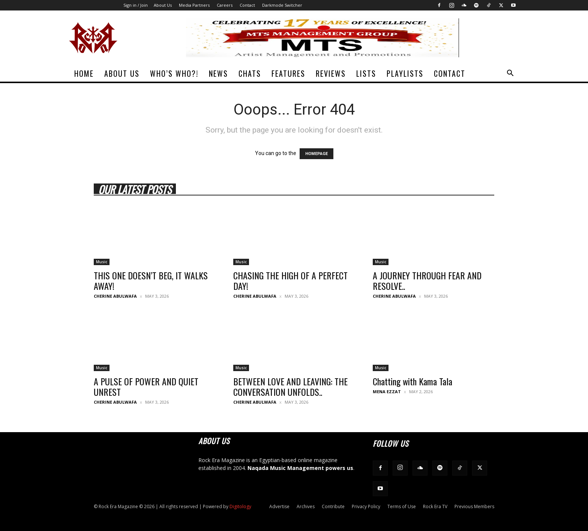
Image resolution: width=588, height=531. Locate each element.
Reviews (331, 73)
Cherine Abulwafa (115, 296)
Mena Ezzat (387, 391)
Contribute (333, 506)
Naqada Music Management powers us (300, 467)
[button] (510, 74)
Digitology (240, 506)
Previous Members (474, 506)
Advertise (279, 506)
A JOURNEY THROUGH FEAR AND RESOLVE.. (427, 280)
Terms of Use (401, 506)
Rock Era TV (435, 506)
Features (288, 73)
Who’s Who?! (174, 73)
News (218, 73)
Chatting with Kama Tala (412, 381)
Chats (249, 73)
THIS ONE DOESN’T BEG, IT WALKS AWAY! (151, 280)
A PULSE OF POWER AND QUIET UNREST (146, 386)
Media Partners (194, 5)
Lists (366, 73)
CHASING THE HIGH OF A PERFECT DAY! (290, 280)
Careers (224, 5)
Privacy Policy (366, 506)
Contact (247, 5)
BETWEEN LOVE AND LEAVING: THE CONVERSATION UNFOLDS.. (290, 386)
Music (101, 261)
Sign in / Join (135, 5)
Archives (306, 506)
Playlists (405, 73)
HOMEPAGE (316, 153)
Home (84, 73)
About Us (163, 5)
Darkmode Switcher (282, 5)
